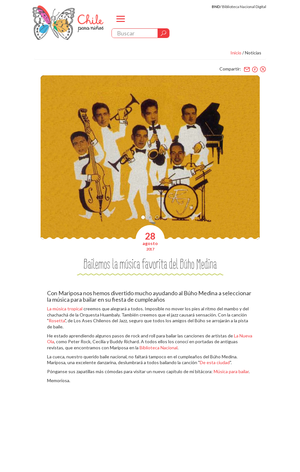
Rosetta (57, 320)
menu (120, 24)
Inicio (235, 52)
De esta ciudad (215, 362)
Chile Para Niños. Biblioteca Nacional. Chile (68, 22)
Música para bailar (231, 371)
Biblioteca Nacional (159, 347)
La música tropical (64, 308)
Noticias (253, 52)
